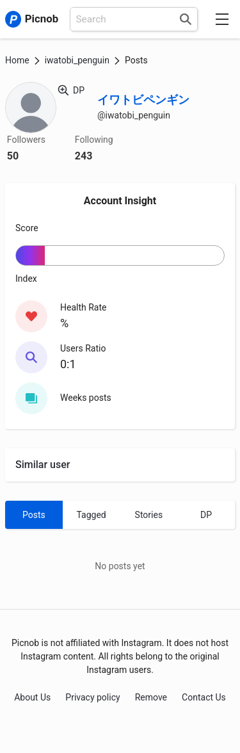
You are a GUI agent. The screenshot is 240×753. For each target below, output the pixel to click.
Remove (151, 697)
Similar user (42, 464)
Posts (33, 515)
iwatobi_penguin (77, 60)
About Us (32, 697)
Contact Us (204, 697)
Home (17, 60)
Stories (149, 515)
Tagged (91, 515)
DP (206, 515)
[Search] (185, 19)
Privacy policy (92, 697)
